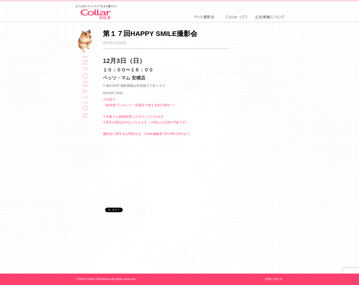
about (236, 21)
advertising (270, 21)
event (204, 21)
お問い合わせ (274, 279)
